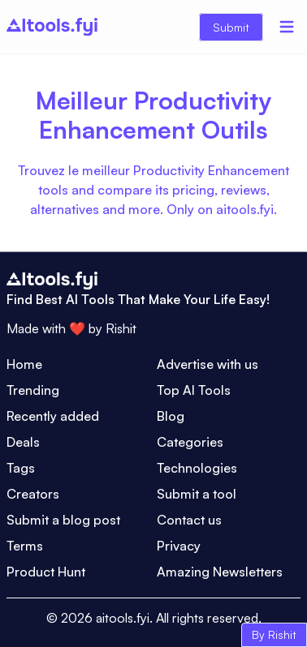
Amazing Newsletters (220, 571)
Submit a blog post (63, 520)
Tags (20, 468)
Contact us (189, 520)
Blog (170, 416)
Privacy (179, 546)
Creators (32, 494)
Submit (231, 27)
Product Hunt (45, 571)
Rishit (121, 328)
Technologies (197, 468)
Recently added (52, 416)
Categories (190, 442)
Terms (24, 546)
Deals (23, 442)
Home (24, 364)
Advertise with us (207, 364)
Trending (32, 390)
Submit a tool (196, 494)
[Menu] (287, 27)
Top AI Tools (194, 390)
